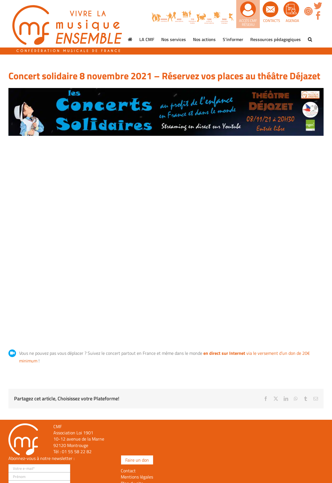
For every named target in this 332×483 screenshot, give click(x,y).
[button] (310, 39)
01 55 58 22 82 (77, 451)
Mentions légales (137, 477)
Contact (128, 471)
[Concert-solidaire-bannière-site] (166, 90)
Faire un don (137, 460)
